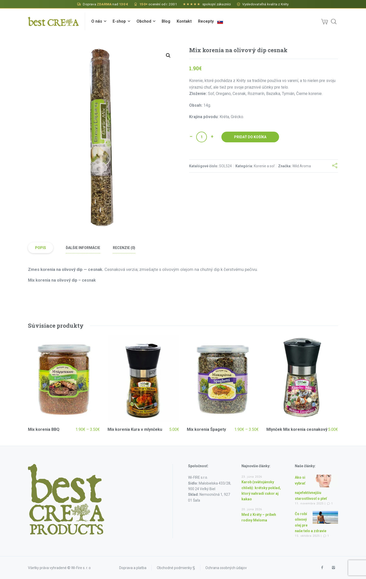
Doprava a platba (132, 568)
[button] (168, 55)
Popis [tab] (40, 248)
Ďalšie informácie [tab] (83, 248)
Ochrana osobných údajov (226, 568)
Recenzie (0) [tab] (124, 248)
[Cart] (324, 21)
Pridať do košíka (250, 137)
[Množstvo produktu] (201, 137)
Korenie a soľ (264, 166)
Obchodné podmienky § (176, 568)
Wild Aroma (301, 166)
